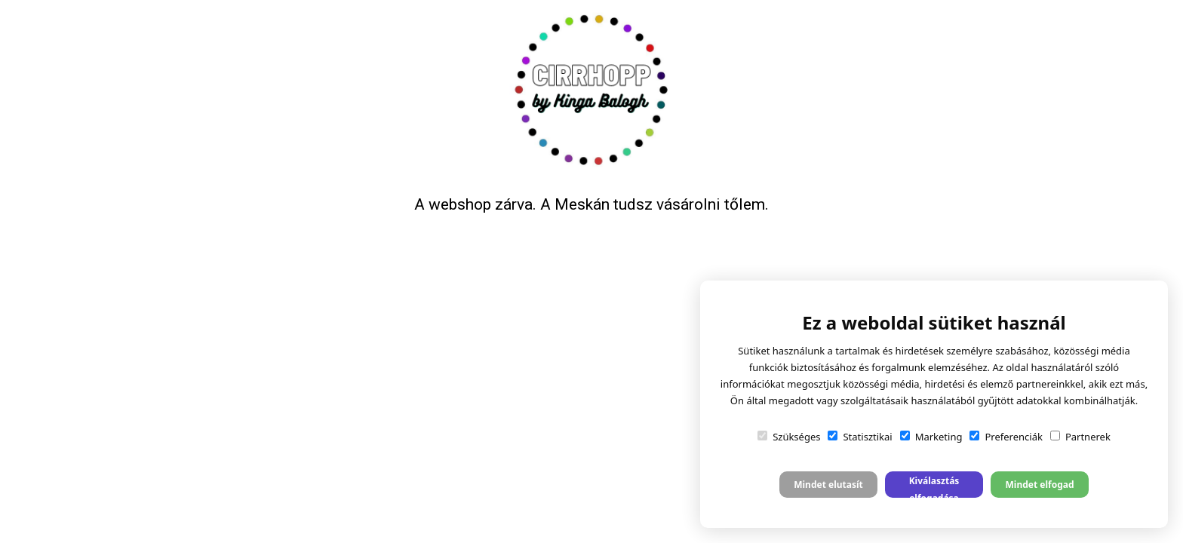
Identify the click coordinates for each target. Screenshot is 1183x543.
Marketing (931, 436)
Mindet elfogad (1039, 484)
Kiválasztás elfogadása (934, 486)
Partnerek (1080, 436)
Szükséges (788, 436)
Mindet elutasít (828, 484)
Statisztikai (860, 436)
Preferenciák (1005, 436)
